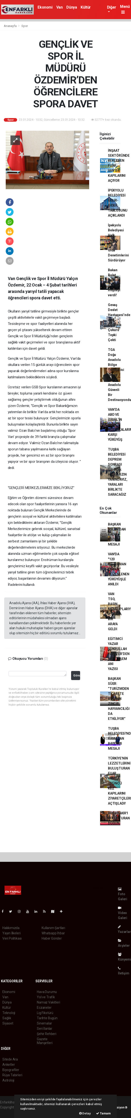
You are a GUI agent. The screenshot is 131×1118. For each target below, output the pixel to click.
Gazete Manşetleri (44, 1041)
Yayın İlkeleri (11, 933)
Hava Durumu (47, 992)
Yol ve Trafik (46, 997)
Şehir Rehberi (46, 1034)
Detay (85, 1113)
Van (59, 7)
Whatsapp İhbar (53, 933)
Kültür (86, 7)
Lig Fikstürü (45, 1013)
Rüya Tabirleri (12, 1075)
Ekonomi (45, 7)
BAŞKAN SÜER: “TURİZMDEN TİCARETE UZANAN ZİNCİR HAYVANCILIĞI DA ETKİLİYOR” (119, 699)
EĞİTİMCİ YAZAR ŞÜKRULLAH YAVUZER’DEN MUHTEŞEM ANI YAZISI (119, 654)
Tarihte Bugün (47, 1018)
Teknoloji (8, 1013)
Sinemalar (44, 1023)
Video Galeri (122, 913)
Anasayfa (10, 26)
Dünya (71, 7)
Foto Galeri (122, 894)
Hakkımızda (10, 928)
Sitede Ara (10, 1059)
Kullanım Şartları (53, 928)
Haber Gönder (52, 938)
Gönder (76, 675)
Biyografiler (10, 1070)
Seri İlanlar (44, 1028)
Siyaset (7, 1023)
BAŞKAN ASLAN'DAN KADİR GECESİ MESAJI (117, 534)
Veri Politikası (12, 938)
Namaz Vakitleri (48, 1002)
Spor (24, 26)
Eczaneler (44, 1007)
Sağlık (6, 1018)
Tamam (103, 1113)
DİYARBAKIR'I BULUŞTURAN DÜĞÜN (119, 818)
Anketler (8, 1064)
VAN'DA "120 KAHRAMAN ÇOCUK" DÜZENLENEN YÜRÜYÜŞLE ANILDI (118, 569)
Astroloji (8, 1080)
